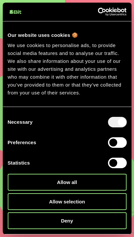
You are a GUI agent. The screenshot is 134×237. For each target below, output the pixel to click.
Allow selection (67, 201)
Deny (67, 221)
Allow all (67, 182)
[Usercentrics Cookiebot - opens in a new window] (97, 12)
